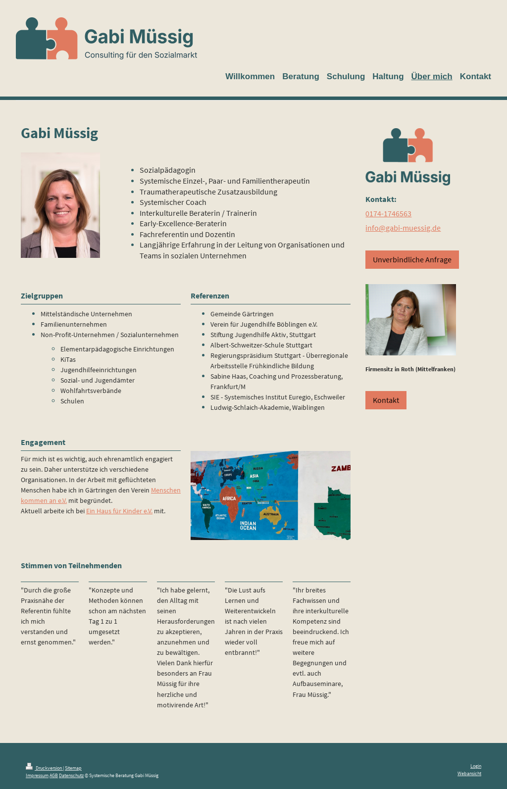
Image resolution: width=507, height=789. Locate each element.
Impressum (37, 775)
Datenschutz (71, 775)
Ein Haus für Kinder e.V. (119, 510)
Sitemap (73, 768)
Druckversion (44, 768)
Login (475, 766)
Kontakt (386, 400)
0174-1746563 (388, 213)
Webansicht (469, 773)
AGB (54, 775)
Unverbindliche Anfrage (412, 259)
